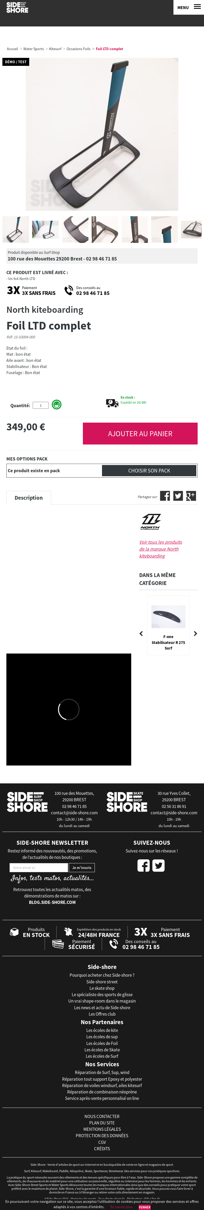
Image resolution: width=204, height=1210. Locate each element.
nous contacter (102, 1116)
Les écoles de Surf (102, 1056)
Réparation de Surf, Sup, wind (102, 1072)
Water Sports (33, 48)
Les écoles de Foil (102, 1043)
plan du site (102, 1123)
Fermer (144, 1207)
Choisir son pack (149, 470)
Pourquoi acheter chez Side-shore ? (102, 975)
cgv (102, 1142)
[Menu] (188, 7)
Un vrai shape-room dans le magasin (102, 1001)
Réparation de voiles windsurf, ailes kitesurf (102, 1085)
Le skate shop (102, 988)
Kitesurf (55, 48)
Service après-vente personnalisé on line (102, 1098)
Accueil (12, 48)
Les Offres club (102, 1014)
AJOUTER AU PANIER (140, 433)
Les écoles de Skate (102, 1050)
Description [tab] (29, 497)
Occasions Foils (79, 48)
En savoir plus (121, 1206)
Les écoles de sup (102, 1037)
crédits (102, 1149)
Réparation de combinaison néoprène (102, 1092)
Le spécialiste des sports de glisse (102, 994)
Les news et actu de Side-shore (102, 1008)
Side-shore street (102, 982)
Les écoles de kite (102, 1030)
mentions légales (102, 1129)
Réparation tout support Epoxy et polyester (102, 1079)
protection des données (102, 1136)
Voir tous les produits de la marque (160, 549)
